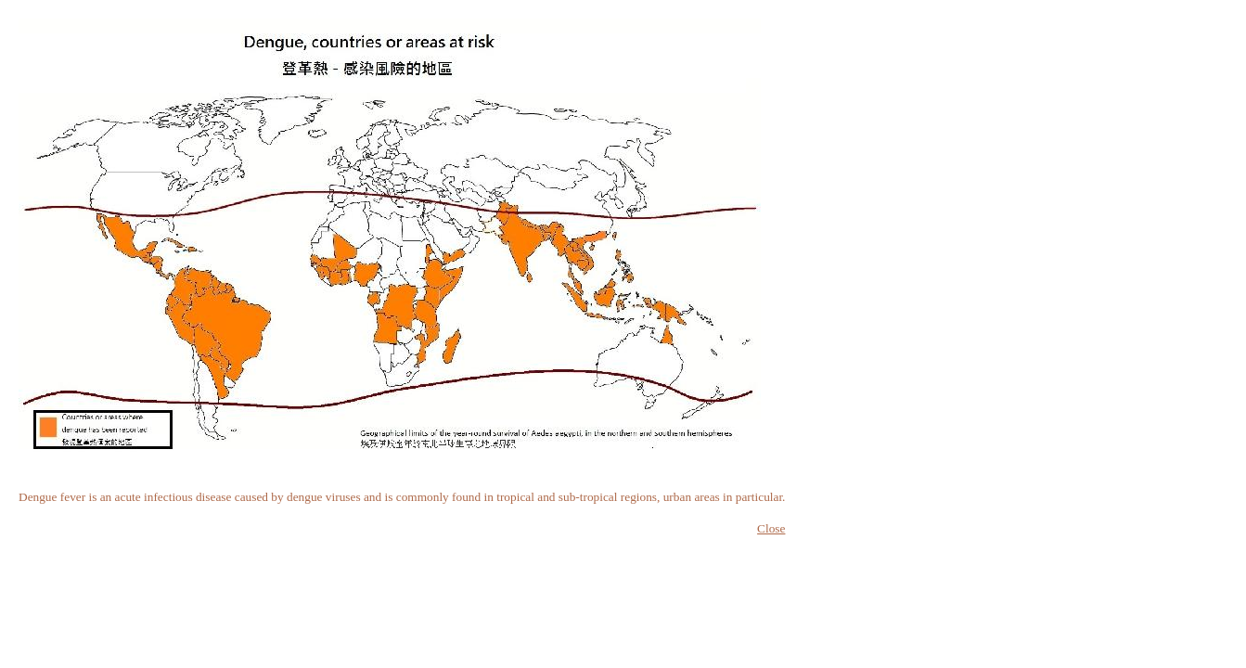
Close (771, 528)
